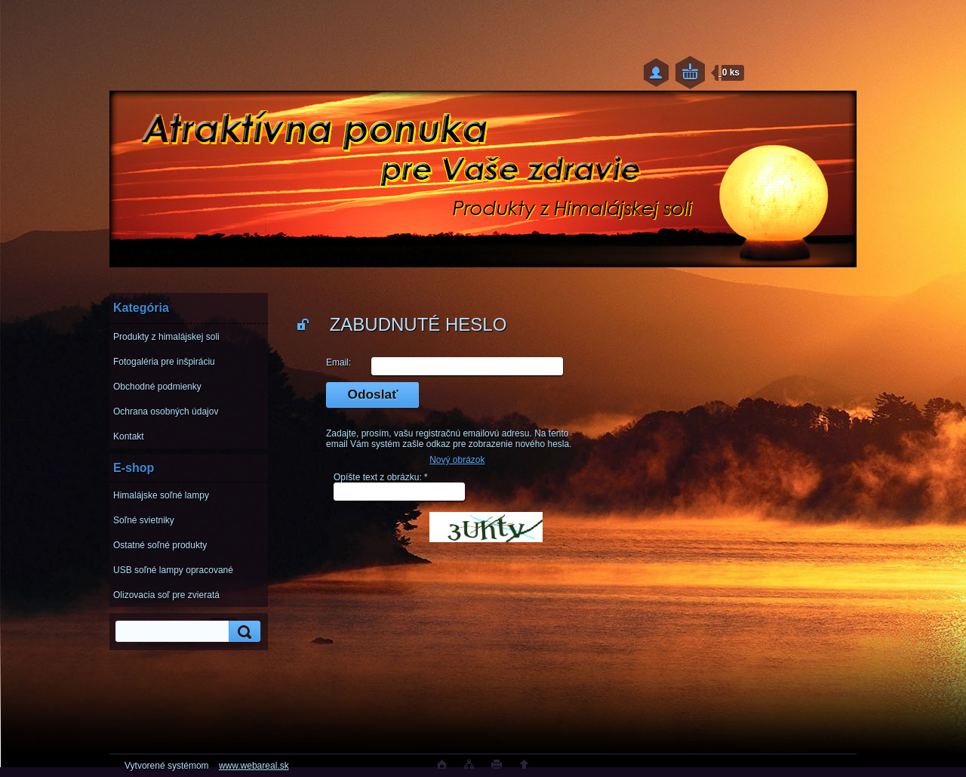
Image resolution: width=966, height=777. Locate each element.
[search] (242, 632)
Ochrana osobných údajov (165, 411)
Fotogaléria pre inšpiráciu (164, 361)
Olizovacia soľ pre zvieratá (166, 595)
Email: (338, 362)
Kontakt (128, 436)
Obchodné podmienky (157, 386)
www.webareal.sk (254, 765)
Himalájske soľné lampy (161, 495)
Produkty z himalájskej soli (166, 336)
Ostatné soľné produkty (160, 545)
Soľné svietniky (143, 520)
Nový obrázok (457, 460)
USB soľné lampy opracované (173, 570)
